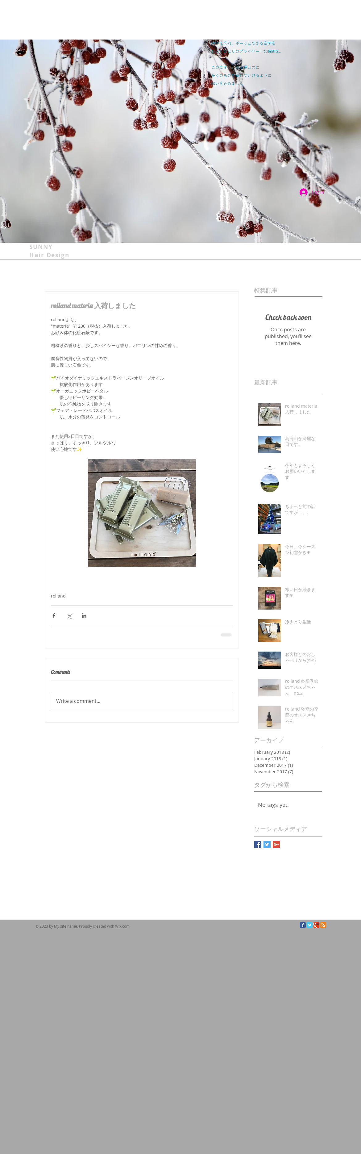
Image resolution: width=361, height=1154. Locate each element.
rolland (58, 596)
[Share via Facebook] (54, 616)
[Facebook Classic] (303, 925)
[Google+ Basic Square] (276, 844)
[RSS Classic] (323, 925)
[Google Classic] (316, 925)
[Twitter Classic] (310, 925)
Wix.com (122, 926)
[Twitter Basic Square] (267, 844)
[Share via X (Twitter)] (69, 616)
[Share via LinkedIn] (84, 616)
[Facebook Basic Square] (257, 844)
